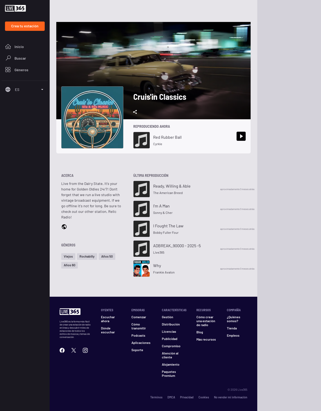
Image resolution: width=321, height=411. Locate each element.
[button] (68, 256)
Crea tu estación (24, 26)
